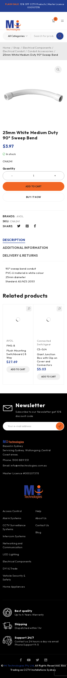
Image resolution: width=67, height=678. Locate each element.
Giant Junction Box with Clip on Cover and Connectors (47, 360)
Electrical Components (37, 47)
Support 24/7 (24, 637)
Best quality (23, 611)
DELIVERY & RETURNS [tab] (20, 255)
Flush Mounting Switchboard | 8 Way (16, 354)
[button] (58, 69)
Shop (16, 47)
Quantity (9, 168)
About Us (41, 518)
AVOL (20, 216)
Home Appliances (14, 586)
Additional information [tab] (25, 248)
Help (38, 511)
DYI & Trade (10, 568)
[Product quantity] (33, 175)
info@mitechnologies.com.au (29, 465)
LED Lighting (11, 554)
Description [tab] (14, 240)
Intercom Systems (14, 536)
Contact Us (42, 525)
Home (7, 47)
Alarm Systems (12, 518)
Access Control (12, 511)
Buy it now (33, 197)
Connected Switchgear (44, 342)
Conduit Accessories (40, 51)
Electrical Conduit (14, 51)
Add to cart (33, 186)
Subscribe (60, 426)
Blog (38, 532)
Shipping (21, 624)
